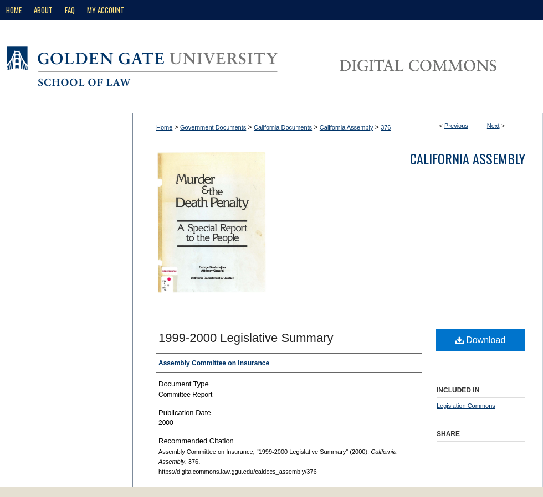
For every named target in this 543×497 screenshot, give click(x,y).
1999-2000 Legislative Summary (246, 338)
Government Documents (213, 127)
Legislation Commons (466, 405)
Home (164, 127)
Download (480, 340)
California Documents (283, 127)
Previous (456, 125)
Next (493, 125)
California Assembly (346, 127)
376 (386, 127)
